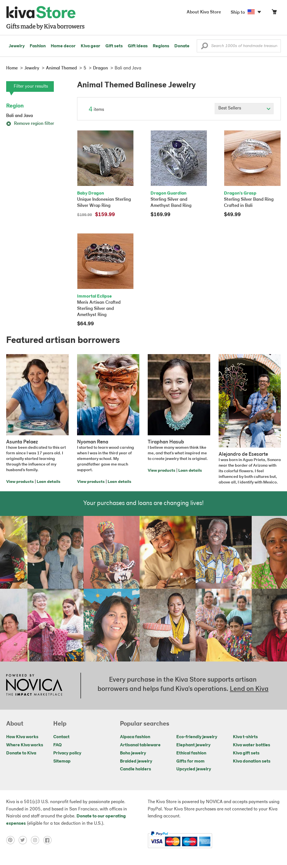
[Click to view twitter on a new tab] (24, 840)
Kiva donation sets (251, 761)
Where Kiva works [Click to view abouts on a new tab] (24, 745)
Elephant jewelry (193, 745)
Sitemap (62, 761)
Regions (161, 46)
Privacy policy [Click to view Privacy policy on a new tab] (67, 753)
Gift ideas (138, 46)
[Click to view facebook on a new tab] (48, 840)
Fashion (38, 46)
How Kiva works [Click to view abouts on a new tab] (22, 737)
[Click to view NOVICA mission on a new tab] (34, 685)
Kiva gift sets (246, 753)
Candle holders (135, 769)
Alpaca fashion (135, 737)
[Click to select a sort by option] (244, 108)
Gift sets (114, 46)
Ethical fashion (191, 753)
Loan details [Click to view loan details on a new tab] (48, 482)
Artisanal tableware (140, 745)
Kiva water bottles (251, 745)
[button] (204, 47)
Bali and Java (19, 116)
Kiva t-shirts (245, 737)
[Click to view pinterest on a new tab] (12, 840)
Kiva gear (90, 46)
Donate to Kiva (21, 753)
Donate (181, 46)
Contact (61, 737)
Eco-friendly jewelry (196, 737)
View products (20, 482)
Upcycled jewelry (193, 769)
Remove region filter (30, 123)
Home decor (63, 46)
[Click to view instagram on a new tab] (37, 840)
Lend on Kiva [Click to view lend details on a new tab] (249, 689)
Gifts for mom (190, 761)
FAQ (57, 745)
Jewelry (17, 46)
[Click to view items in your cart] (274, 13)
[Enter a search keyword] (239, 45)
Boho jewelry (133, 753)
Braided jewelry (136, 761)
